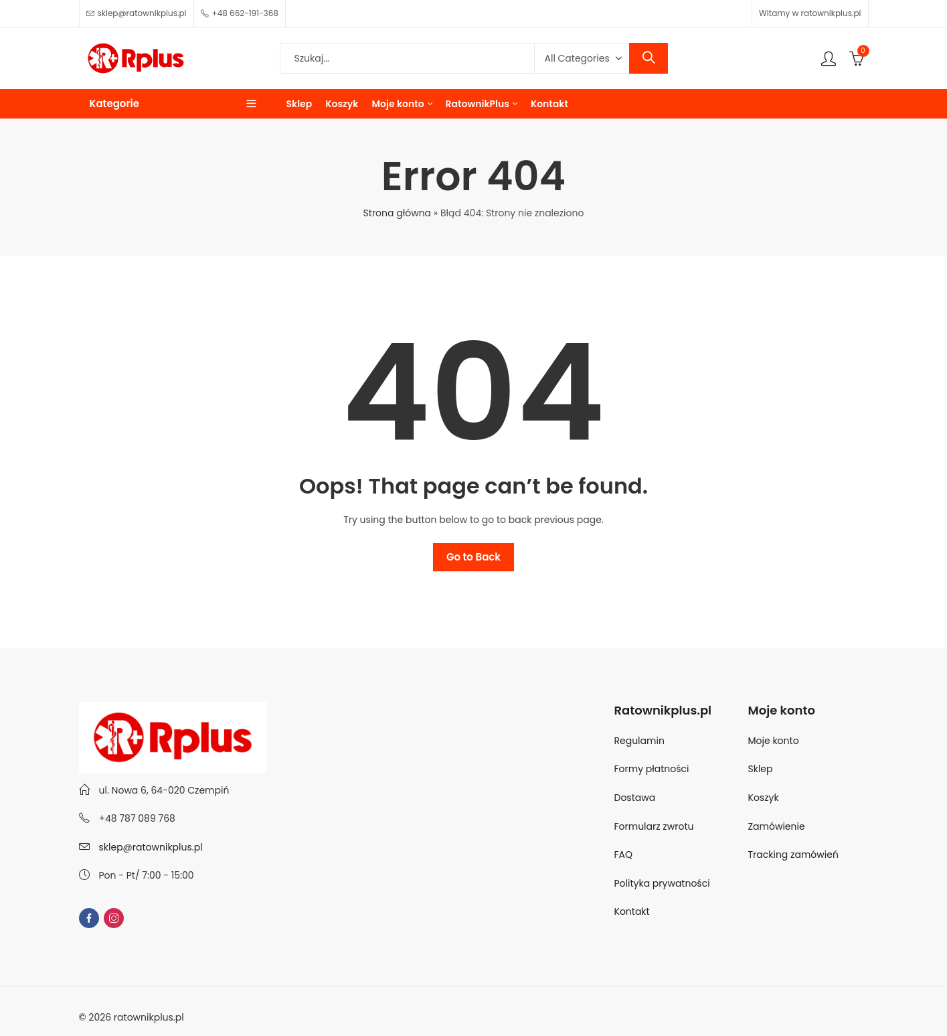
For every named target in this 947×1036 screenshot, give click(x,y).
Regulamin (639, 740)
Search (648, 58)
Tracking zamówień (793, 854)
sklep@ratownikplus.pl (151, 847)
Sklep (760, 768)
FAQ (623, 854)
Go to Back (473, 557)
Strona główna (397, 213)
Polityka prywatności (662, 883)
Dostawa (635, 797)
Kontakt (632, 911)
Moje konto (773, 740)
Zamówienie (776, 826)
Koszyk (763, 797)
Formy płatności (653, 768)
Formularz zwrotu (654, 826)
